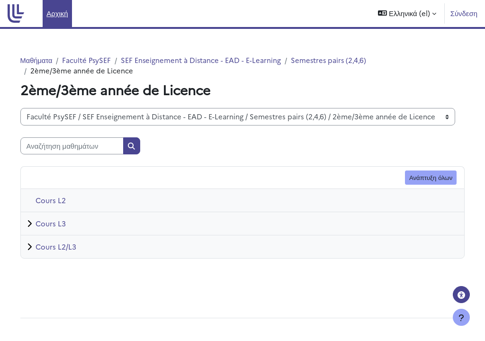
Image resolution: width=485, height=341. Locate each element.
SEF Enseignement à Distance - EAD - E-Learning (216, 60)
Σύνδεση (463, 13)
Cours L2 (64, 201)
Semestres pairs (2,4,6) (345, 60)
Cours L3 (64, 224)
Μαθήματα (50, 60)
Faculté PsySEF (101, 60)
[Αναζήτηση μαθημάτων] (85, 146)
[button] (407, 13)
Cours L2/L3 (69, 247)
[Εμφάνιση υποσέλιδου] (461, 317)
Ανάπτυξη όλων (417, 177)
